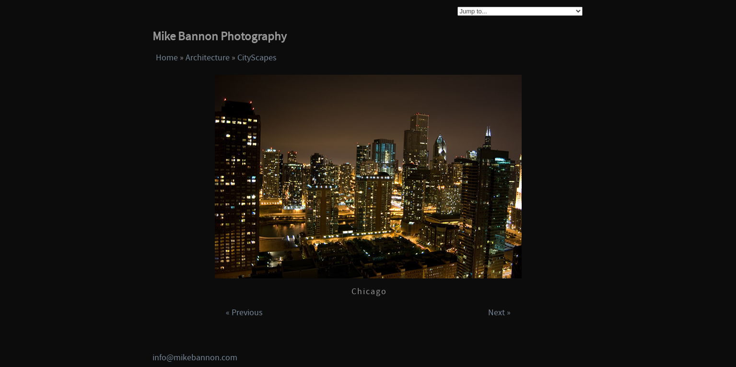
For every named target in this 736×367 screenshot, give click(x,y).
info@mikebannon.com (194, 357)
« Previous (244, 312)
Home (167, 57)
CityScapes (257, 57)
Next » (499, 312)
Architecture (208, 57)
